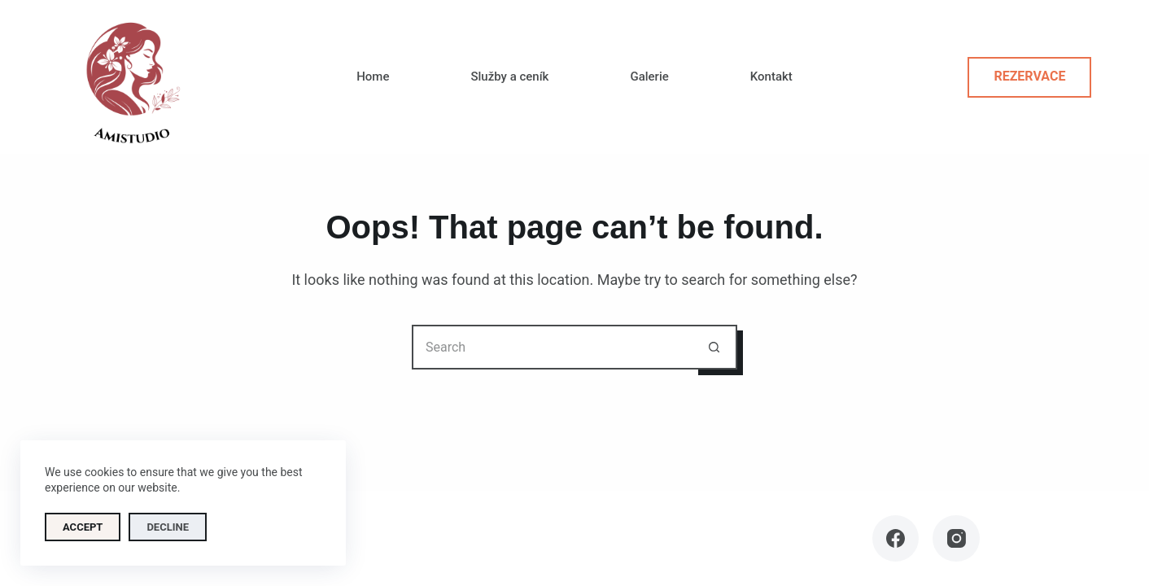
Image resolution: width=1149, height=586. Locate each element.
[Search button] (714, 347)
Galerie (649, 76)
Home (372, 76)
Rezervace (1029, 76)
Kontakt (771, 76)
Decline (167, 527)
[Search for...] (552, 347)
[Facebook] (896, 538)
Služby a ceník (509, 76)
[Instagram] (956, 538)
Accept (83, 527)
